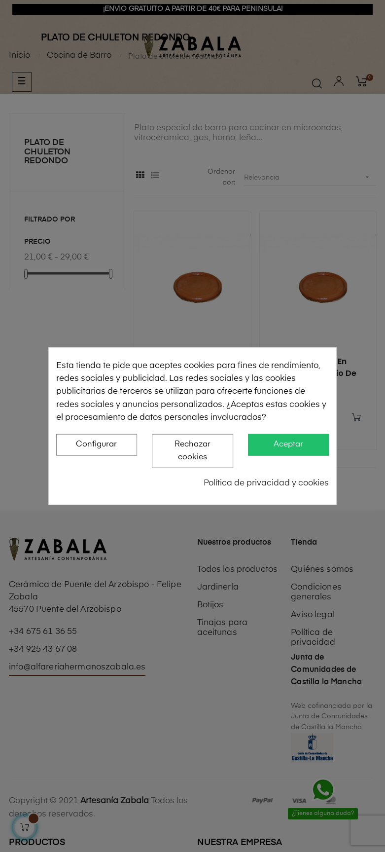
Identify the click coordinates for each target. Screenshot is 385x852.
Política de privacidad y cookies (266, 483)
